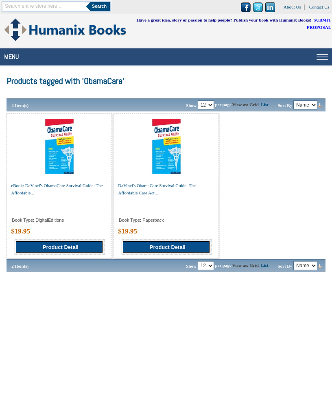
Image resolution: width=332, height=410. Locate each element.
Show (191, 105)
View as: (240, 104)
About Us (292, 6)
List (264, 104)
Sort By (284, 105)
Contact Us (319, 6)
